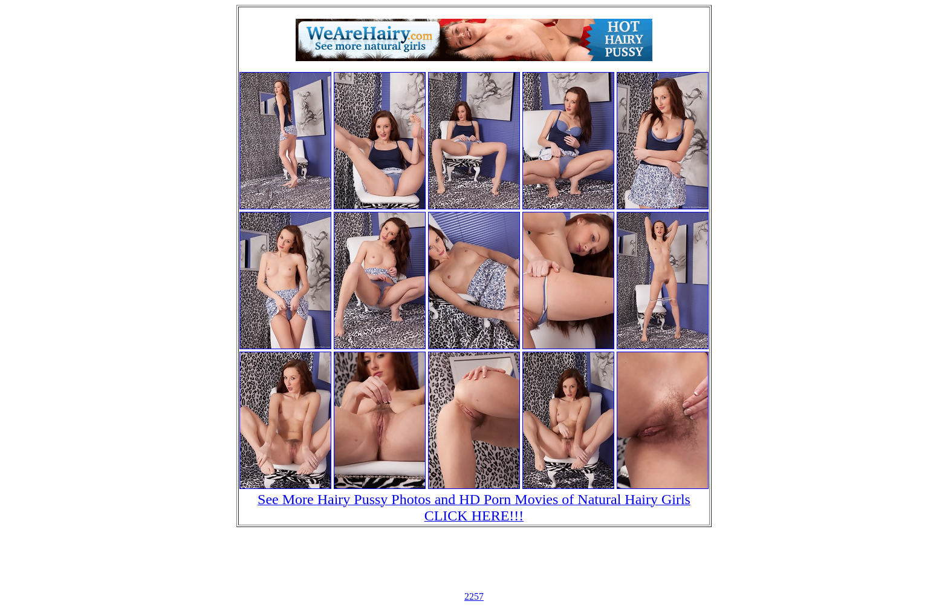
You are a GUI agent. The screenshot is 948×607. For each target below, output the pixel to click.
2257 (474, 596)
